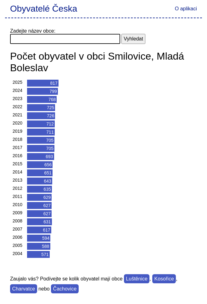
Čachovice (65, 288)
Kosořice (164, 278)
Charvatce (23, 288)
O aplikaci (186, 8)
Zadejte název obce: (32, 31)
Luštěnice (137, 278)
